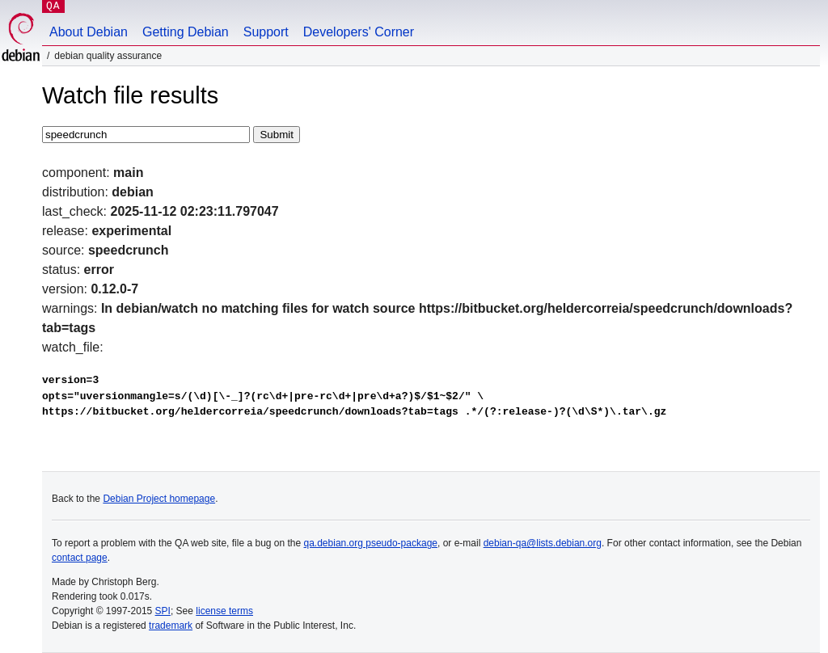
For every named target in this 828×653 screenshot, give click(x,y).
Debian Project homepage (159, 498)
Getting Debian (185, 32)
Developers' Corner (358, 32)
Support (266, 32)
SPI (163, 611)
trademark (170, 625)
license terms (224, 611)
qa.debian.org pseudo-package (370, 543)
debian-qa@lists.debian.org (543, 543)
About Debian (88, 32)
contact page (80, 557)
